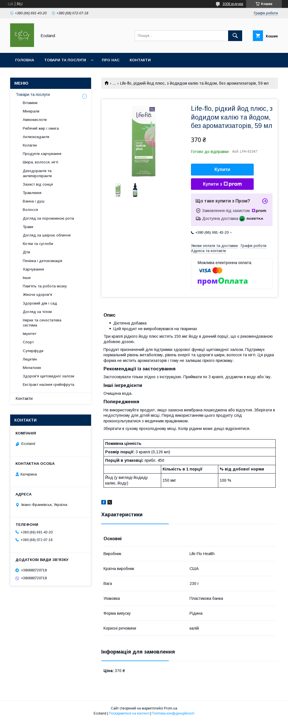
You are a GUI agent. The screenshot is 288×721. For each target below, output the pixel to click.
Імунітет (29, 334)
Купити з (222, 184)
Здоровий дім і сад (40, 303)
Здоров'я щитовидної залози (48, 376)
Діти (26, 252)
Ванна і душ (33, 201)
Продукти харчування (42, 154)
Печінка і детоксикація (42, 261)
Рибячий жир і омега (41, 128)
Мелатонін (32, 368)
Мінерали (31, 111)
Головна (24, 60)
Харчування (33, 269)
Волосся (30, 210)
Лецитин (30, 359)
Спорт (28, 342)
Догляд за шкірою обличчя (47, 235)
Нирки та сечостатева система (42, 322)
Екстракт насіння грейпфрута (48, 384)
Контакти (140, 60)
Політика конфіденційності (173, 713)
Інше (27, 278)
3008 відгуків (232, 4)
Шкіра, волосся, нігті (40, 162)
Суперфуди (33, 351)
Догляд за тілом (37, 312)
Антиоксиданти (36, 137)
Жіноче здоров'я (37, 294)
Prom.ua (170, 708)
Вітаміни (30, 103)
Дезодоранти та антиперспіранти (37, 173)
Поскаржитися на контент (129, 713)
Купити (222, 169)
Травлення (32, 193)
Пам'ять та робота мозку (45, 286)
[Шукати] (235, 35)
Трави (28, 227)
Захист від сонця (38, 184)
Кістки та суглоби (38, 244)
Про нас (111, 60)
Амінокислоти (35, 120)
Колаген (30, 145)
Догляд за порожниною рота (48, 218)
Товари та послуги (65, 60)
